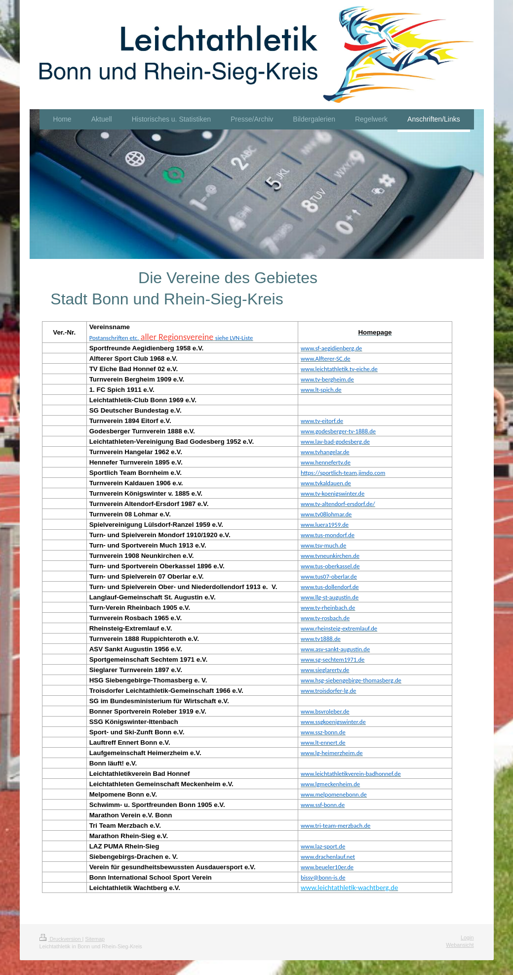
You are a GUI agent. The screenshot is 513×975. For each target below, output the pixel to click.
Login (467, 937)
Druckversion (60, 939)
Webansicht (460, 945)
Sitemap (95, 939)
